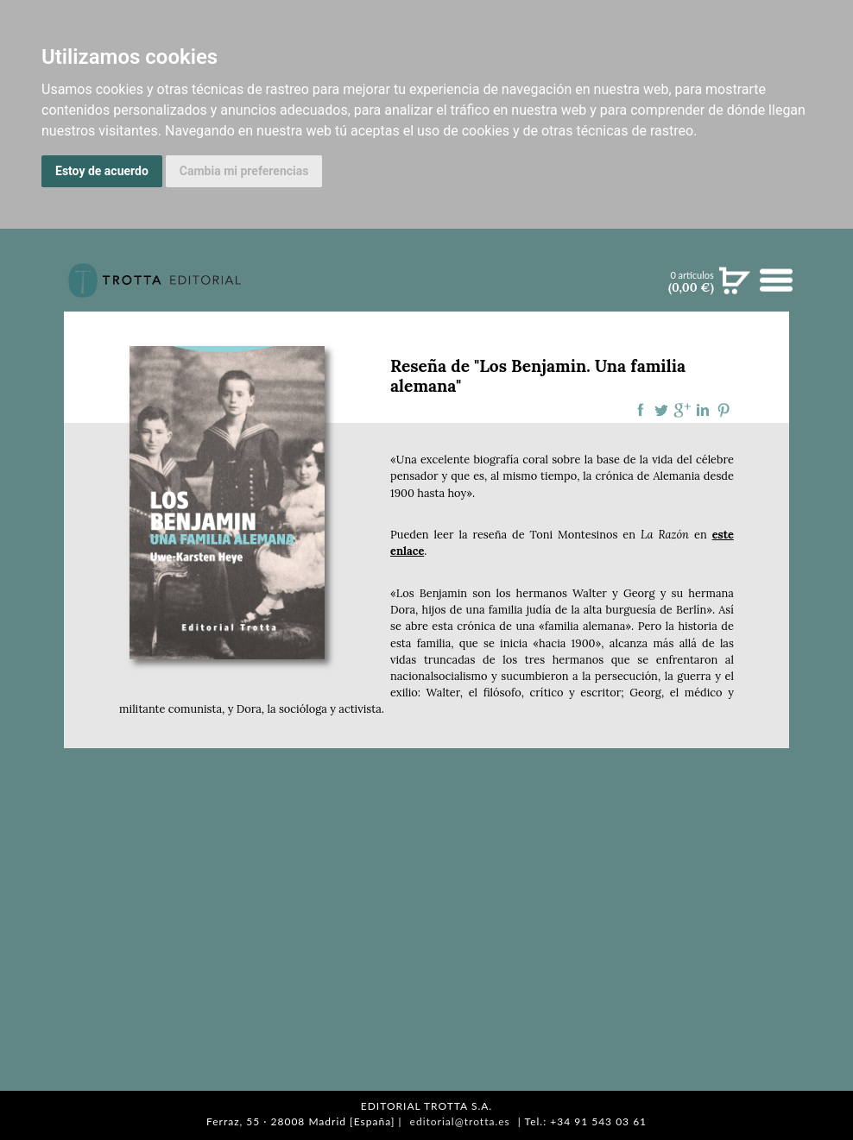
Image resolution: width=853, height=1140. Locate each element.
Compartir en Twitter (661, 410)
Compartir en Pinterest (723, 410)
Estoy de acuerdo (101, 171)
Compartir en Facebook (640, 410)
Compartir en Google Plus (682, 410)
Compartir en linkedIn (702, 410)
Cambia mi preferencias (244, 171)
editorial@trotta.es (460, 1121)
